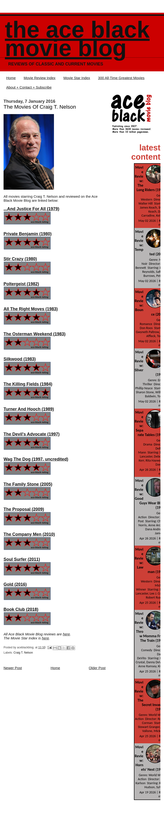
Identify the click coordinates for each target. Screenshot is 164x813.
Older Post (97, 668)
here (66, 634)
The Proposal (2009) (24, 509)
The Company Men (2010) (29, 534)
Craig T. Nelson (23, 652)
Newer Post (13, 668)
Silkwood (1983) (20, 359)
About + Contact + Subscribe (29, 87)
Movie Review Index (39, 78)
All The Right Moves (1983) (31, 309)
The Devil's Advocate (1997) (32, 434)
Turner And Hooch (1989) (29, 409)
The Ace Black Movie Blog (77, 39)
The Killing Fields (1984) (28, 384)
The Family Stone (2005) (28, 484)
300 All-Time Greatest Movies (121, 78)
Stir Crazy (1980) (20, 259)
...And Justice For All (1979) (31, 208)
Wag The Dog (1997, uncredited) (36, 459)
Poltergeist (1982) (21, 284)
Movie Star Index (76, 78)
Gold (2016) (15, 584)
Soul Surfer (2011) (22, 559)
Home (11, 78)
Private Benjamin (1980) (28, 233)
